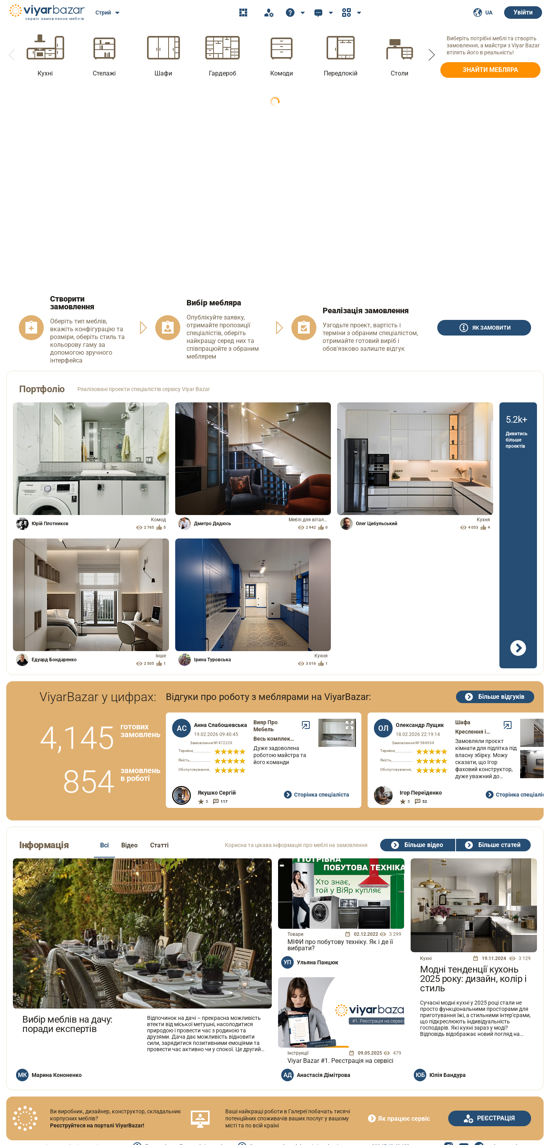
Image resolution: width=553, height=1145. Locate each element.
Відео (129, 845)
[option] (45, 54)
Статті (159, 845)
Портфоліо (42, 389)
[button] (12, 54)
